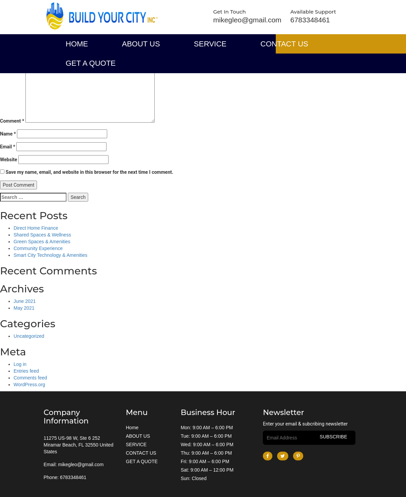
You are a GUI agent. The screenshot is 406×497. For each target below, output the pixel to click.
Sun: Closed (194, 478)
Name (8, 134)
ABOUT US (141, 44)
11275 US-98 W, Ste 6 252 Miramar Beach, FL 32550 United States (79, 444)
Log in (20, 364)
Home (77, 44)
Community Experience (38, 248)
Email (7, 146)
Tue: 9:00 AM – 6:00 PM (206, 435)
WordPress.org (29, 384)
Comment (12, 121)
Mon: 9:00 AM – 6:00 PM (207, 427)
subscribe (333, 436)
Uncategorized (29, 336)
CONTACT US (284, 44)
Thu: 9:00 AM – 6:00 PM (206, 452)
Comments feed (30, 377)
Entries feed (26, 371)
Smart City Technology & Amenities (51, 255)
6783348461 (310, 20)
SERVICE (210, 44)
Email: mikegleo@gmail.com (74, 464)
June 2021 (25, 301)
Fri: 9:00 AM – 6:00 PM (205, 461)
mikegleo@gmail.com (247, 20)
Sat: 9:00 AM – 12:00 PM (207, 469)
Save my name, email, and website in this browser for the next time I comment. (89, 172)
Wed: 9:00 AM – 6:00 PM (207, 444)
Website (8, 159)
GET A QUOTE (91, 63)
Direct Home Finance (36, 228)
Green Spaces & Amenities (42, 241)
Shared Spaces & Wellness (42, 234)
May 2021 (24, 308)
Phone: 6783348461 (65, 477)
